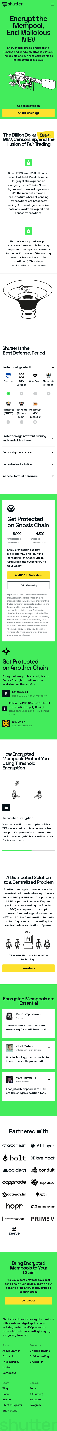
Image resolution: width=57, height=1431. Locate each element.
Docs (5, 1394)
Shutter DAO (9, 1410)
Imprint (6, 1367)
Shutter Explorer (12, 1405)
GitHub (6, 1399)
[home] (12, 4)
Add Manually (28, 585)
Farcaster (36, 1399)
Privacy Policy (10, 1361)
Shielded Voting (39, 1356)
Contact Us (29, 1300)
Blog (5, 1388)
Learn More (28, 968)
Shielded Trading (40, 1350)
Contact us (9, 1373)
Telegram (35, 1405)
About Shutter (11, 1350)
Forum (33, 1388)
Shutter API (36, 1361)
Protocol (7, 1356)
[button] (52, 4)
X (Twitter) (36, 1394)
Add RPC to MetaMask (28, 575)
